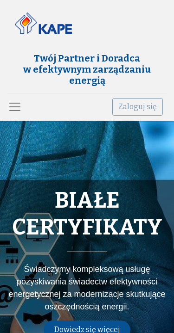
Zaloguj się (137, 106)
